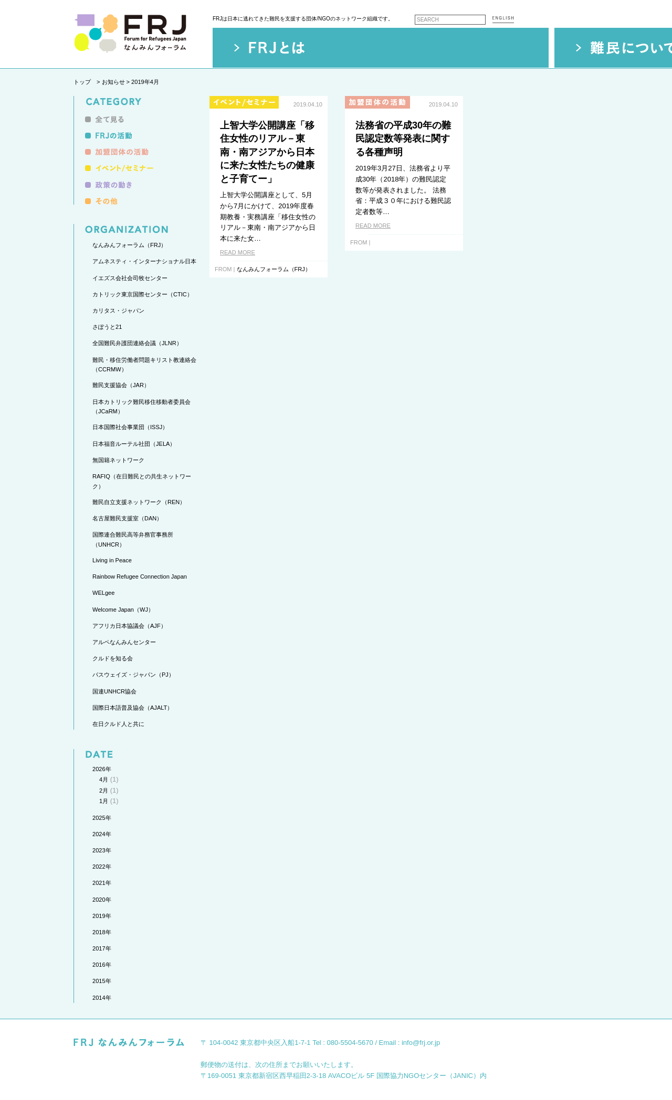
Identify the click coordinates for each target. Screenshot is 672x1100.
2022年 (101, 866)
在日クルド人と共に (118, 724)
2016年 (101, 965)
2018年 (101, 932)
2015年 (101, 981)
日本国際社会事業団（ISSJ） (130, 427)
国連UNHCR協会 (114, 691)
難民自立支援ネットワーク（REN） (138, 502)
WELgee (103, 593)
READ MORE (237, 252)
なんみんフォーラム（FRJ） (129, 245)
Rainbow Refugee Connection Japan (139, 576)
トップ (82, 82)
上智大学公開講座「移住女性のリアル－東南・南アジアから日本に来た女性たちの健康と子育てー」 (267, 152)
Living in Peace (112, 560)
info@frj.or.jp (421, 1042)
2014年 (101, 998)
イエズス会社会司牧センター (129, 278)
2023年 (101, 850)
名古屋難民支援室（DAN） (127, 518)
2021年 (101, 883)
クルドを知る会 (112, 658)
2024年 (101, 834)
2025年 (101, 818)
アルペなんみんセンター (124, 642)
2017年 (101, 948)
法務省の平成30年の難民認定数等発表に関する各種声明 (403, 138)
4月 (103, 779)
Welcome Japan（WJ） (123, 609)
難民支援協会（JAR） (121, 385)
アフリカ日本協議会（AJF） (129, 626)
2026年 (101, 769)
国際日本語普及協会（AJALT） (132, 707)
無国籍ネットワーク (118, 460)
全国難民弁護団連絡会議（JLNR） (137, 343)
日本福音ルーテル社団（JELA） (133, 444)
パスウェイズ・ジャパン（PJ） (133, 674)
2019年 (101, 916)
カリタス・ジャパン (118, 310)
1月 (103, 801)
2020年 (101, 899)
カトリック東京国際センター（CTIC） (142, 294)
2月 (103, 790)
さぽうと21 (107, 327)
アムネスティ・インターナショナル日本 (144, 261)
